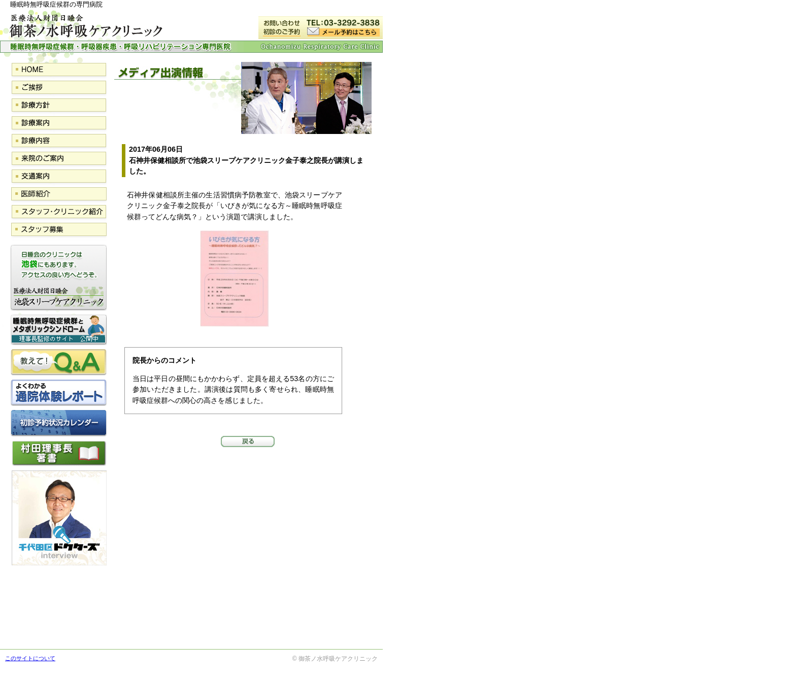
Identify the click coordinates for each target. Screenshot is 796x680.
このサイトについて (30, 658)
